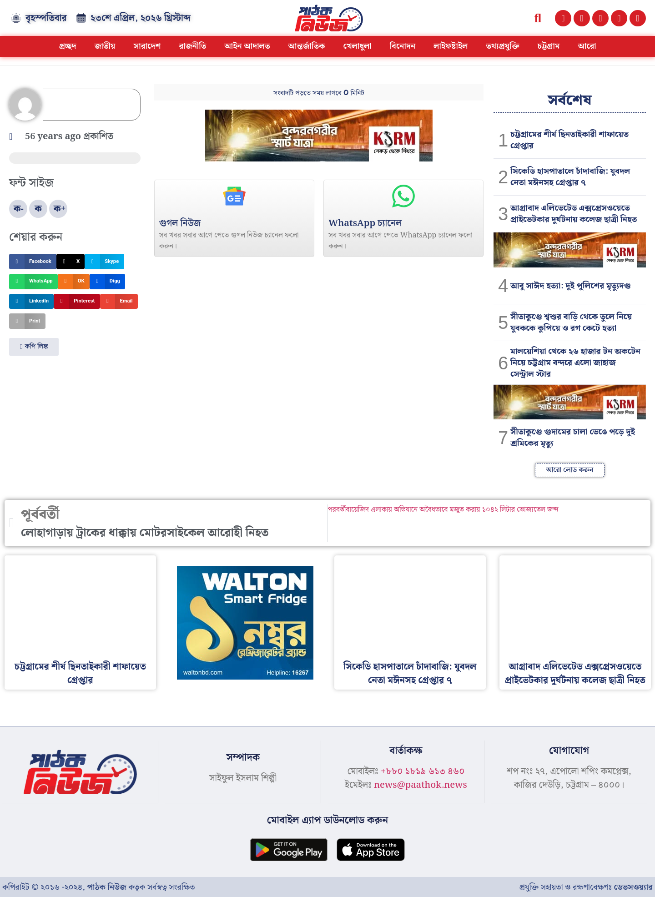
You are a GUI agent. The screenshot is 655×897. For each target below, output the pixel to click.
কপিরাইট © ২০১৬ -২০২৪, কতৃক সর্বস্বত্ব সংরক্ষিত (98, 886)
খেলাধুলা (357, 46)
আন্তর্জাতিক (306, 46)
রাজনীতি (192, 46)
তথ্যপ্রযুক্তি (502, 46)
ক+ (60, 209)
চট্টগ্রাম (548, 46)
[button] (537, 17)
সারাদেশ (147, 46)
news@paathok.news (420, 785)
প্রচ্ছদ (67, 46)
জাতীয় (105, 46)
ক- (19, 209)
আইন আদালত (247, 46)
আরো (587, 46)
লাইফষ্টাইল (450, 46)
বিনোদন (403, 46)
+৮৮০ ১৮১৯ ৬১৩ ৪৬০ (422, 771)
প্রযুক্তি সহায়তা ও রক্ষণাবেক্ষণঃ (586, 886)
